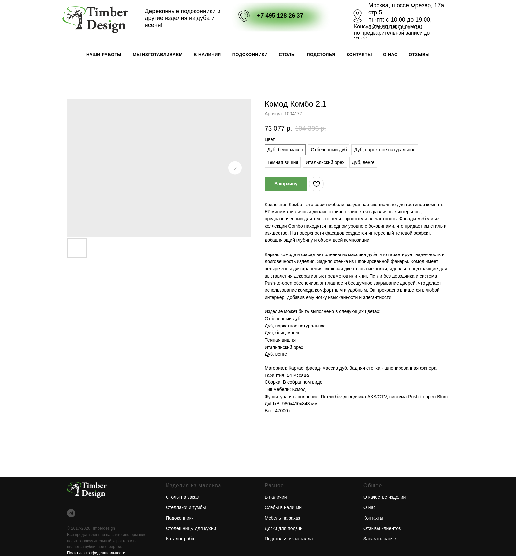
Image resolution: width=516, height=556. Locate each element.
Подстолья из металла (289, 538)
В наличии (207, 54)
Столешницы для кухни (191, 528)
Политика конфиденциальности (96, 553)
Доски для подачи (284, 528)
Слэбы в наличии (283, 507)
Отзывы (419, 54)
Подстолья (321, 54)
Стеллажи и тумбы (186, 507)
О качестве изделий (384, 497)
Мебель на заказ (282, 517)
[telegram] (71, 513)
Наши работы (103, 54)
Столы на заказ (182, 497)
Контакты (359, 54)
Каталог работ (181, 538)
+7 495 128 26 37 (280, 15)
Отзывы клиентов (382, 528)
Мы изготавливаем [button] (158, 54)
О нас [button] (390, 54)
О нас (369, 507)
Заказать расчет (380, 538)
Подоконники (250, 54)
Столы (287, 54)
